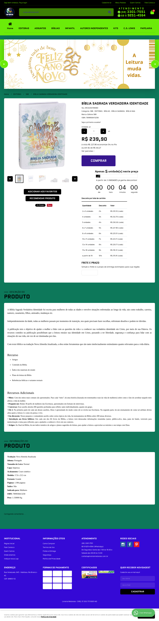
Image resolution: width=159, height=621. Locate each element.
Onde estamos (9, 555)
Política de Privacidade (51, 558)
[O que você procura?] (110, 12)
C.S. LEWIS (129, 28)
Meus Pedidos (120, 2)
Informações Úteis (54, 538)
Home (10, 28)
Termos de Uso (48, 547)
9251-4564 (133, 15)
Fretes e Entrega (49, 551)
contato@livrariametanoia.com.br (95, 556)
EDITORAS (24, 28)
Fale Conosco (150, 2)
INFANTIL (70, 28)
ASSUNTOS (40, 28)
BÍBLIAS (55, 28)
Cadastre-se (106, 2)
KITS (115, 28)
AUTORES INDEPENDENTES (94, 28)
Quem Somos (135, 2)
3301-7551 (133, 12)
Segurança (47, 555)
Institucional (12, 538)
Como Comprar (49, 543)
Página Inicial (9, 543)
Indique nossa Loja (11, 558)
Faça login (23, 2)
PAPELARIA (146, 28)
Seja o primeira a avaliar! (91, 122)
